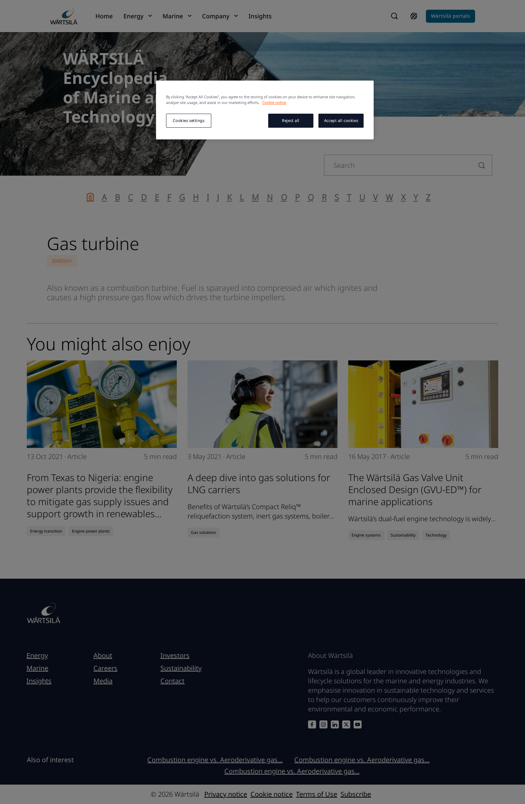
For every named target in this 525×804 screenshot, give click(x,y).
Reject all (290, 120)
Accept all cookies (341, 120)
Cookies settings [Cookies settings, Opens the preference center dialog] (188, 120)
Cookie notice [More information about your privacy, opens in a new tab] (274, 102)
